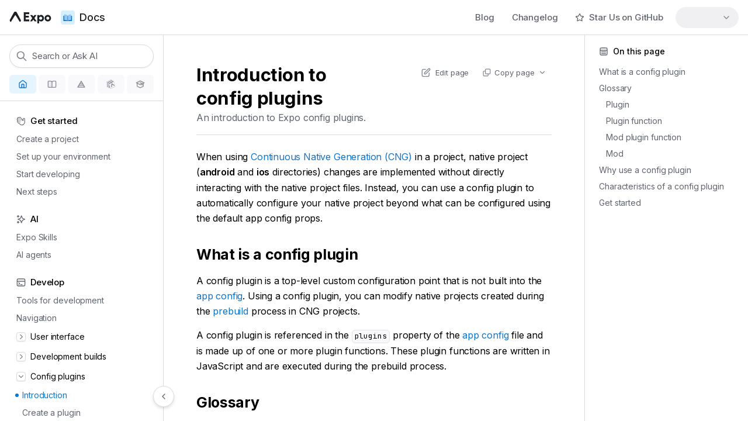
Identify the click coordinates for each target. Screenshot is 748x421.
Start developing (44, 174)
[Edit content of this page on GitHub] (445, 72)
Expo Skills (33, 237)
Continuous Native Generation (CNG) (331, 157)
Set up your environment (59, 156)
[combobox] (707, 17)
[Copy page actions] (514, 72)
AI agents (30, 255)
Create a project (43, 139)
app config (219, 296)
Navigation (33, 318)
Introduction (41, 395)
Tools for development (56, 300)
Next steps (33, 191)
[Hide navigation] (163, 396)
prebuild (230, 311)
